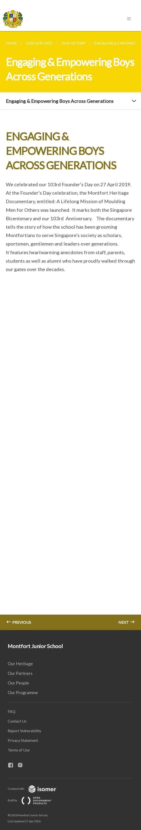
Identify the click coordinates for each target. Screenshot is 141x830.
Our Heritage (20, 663)
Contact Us (17, 721)
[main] (70, 330)
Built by (33, 800)
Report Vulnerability (24, 730)
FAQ (11, 711)
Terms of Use (19, 750)
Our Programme (23, 692)
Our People (18, 682)
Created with (36, 788)
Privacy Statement (23, 740)
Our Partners (20, 673)
